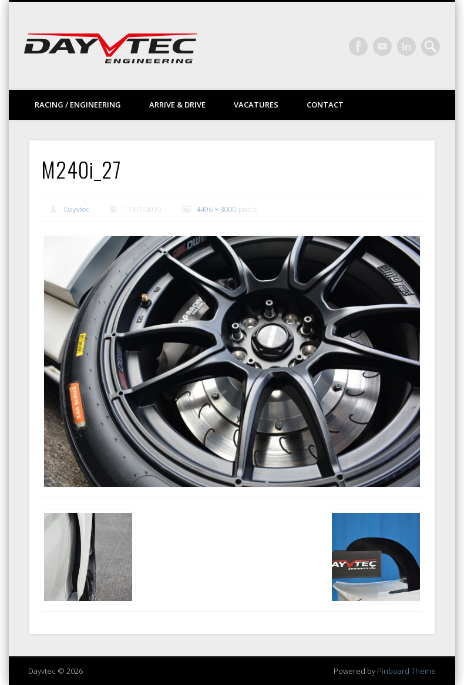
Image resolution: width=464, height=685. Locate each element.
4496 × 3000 (216, 209)
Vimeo (382, 46)
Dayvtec (76, 209)
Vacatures (256, 104)
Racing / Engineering (78, 104)
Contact (325, 104)
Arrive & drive (177, 104)
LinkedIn (406, 46)
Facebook (358, 46)
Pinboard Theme (406, 671)
